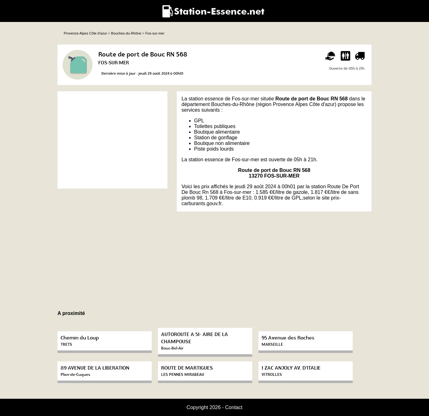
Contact (233, 407)
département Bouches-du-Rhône (218, 104)
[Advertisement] (112, 140)
